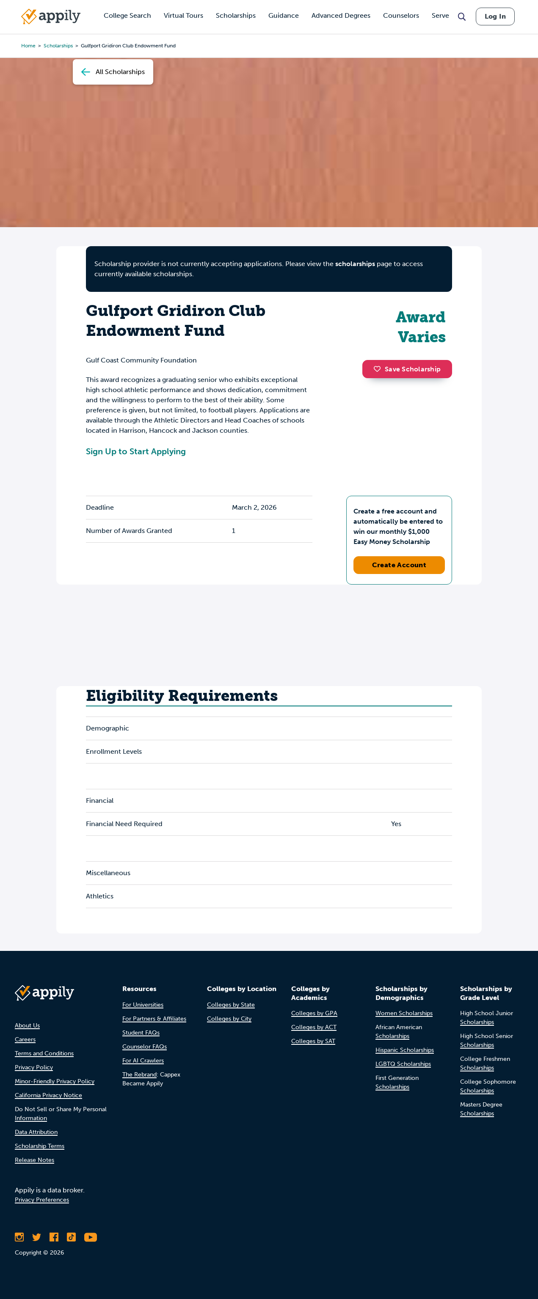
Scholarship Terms (39, 1146)
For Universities (142, 1004)
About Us (27, 1025)
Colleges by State (231, 1004)
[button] (379, 368)
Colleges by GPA (314, 1013)
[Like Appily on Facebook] (54, 1237)
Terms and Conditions (44, 1053)
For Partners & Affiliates (154, 1018)
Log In (495, 16)
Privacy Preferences (42, 1199)
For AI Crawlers (143, 1060)
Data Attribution (36, 1132)
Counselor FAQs (144, 1046)
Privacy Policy (34, 1067)
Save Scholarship (407, 369)
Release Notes (34, 1160)
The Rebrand (139, 1074)
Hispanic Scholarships (404, 1050)
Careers (25, 1039)
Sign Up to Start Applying (136, 451)
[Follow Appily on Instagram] (19, 1237)
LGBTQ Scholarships (403, 1064)
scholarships (355, 264)
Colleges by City (229, 1018)
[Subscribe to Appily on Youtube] (90, 1237)
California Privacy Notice (48, 1095)
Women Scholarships (404, 1013)
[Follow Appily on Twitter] (36, 1237)
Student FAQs (141, 1032)
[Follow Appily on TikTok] (71, 1237)
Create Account (399, 565)
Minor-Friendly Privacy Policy (54, 1081)
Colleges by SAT (313, 1041)
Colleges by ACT (314, 1027)
